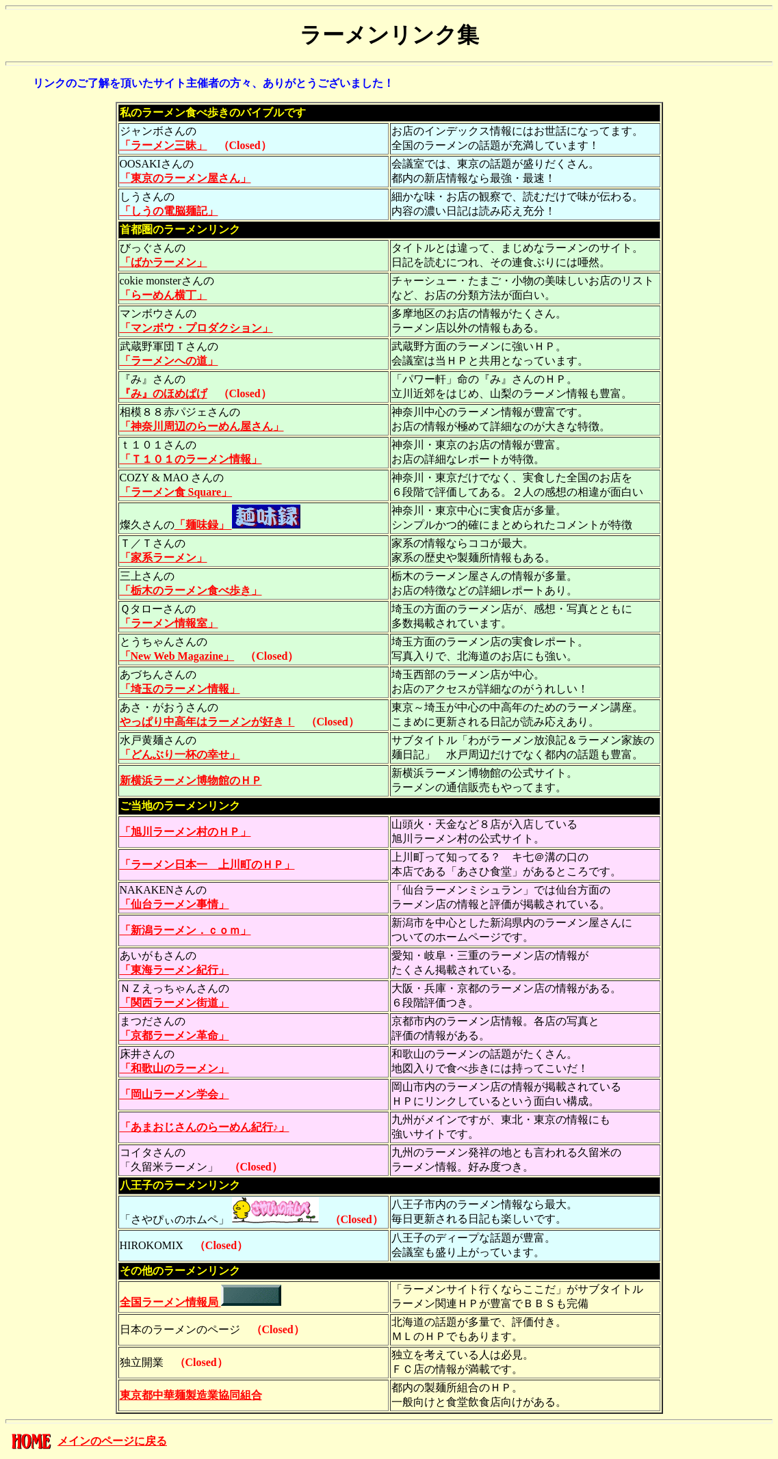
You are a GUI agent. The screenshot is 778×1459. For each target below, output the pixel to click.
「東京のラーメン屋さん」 (185, 178)
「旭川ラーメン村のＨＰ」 (185, 832)
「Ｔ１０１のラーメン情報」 (191, 459)
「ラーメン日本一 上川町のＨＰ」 (207, 864)
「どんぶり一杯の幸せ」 (180, 754)
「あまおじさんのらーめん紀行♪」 (204, 1127)
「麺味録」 (237, 525)
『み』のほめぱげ (163, 393)
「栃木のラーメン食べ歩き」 (191, 590)
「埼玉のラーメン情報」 (180, 689)
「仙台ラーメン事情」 (174, 904)
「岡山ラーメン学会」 (174, 1094)
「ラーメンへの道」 (169, 360)
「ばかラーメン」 (163, 262)
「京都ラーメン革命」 (174, 1035)
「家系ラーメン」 (163, 557)
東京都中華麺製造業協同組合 (191, 1395)
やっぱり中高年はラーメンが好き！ (207, 721)
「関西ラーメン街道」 (174, 1002)
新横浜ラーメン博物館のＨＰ (191, 780)
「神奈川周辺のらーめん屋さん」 (202, 426)
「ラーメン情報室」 (169, 623)
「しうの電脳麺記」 (169, 211)
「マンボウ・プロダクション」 (196, 328)
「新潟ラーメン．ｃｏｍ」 (185, 930)
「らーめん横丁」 (163, 295)
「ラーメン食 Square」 (176, 492)
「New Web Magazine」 (177, 656)
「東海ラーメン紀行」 (174, 970)
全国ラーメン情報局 (200, 1302)
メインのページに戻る (112, 1441)
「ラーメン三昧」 (163, 145)
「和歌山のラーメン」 (174, 1068)
